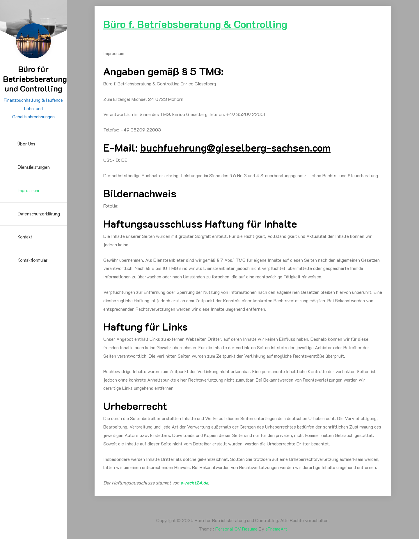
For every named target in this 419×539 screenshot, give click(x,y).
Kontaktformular (32, 260)
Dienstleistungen (33, 167)
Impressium (28, 190)
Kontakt (24, 236)
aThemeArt (276, 529)
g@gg (235, 147)
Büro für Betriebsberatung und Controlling (35, 79)
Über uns (26, 144)
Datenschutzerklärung (38, 213)
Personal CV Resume (236, 529)
